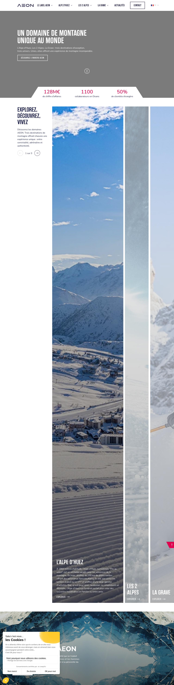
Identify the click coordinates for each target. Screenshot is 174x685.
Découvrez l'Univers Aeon (32, 57)
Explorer (63, 596)
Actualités (119, 5)
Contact (137, 5)
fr (153, 5)
